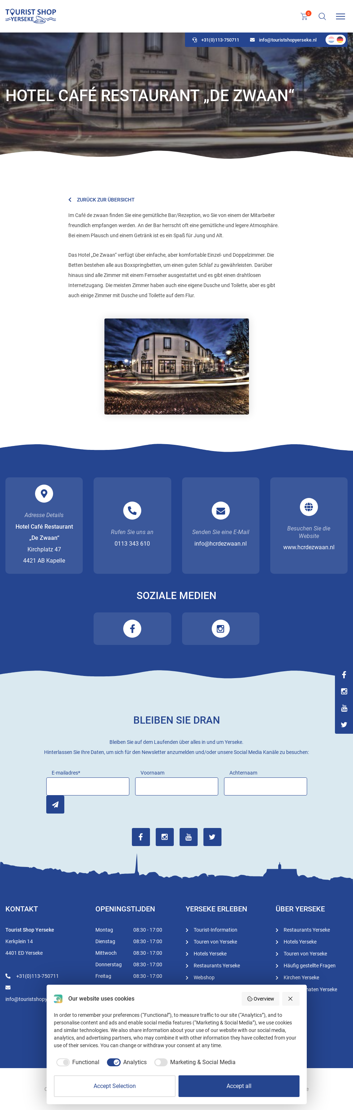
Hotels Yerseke (210, 954)
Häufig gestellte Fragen (310, 965)
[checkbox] (77, 1062)
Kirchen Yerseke (301, 977)
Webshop (204, 977)
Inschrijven (55, 804)
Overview (261, 999)
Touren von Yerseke (215, 942)
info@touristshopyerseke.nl (283, 40)
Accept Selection (115, 1086)
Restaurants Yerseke (217, 965)
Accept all (239, 1086)
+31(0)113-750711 (215, 40)
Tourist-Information (215, 930)
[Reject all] (291, 999)
